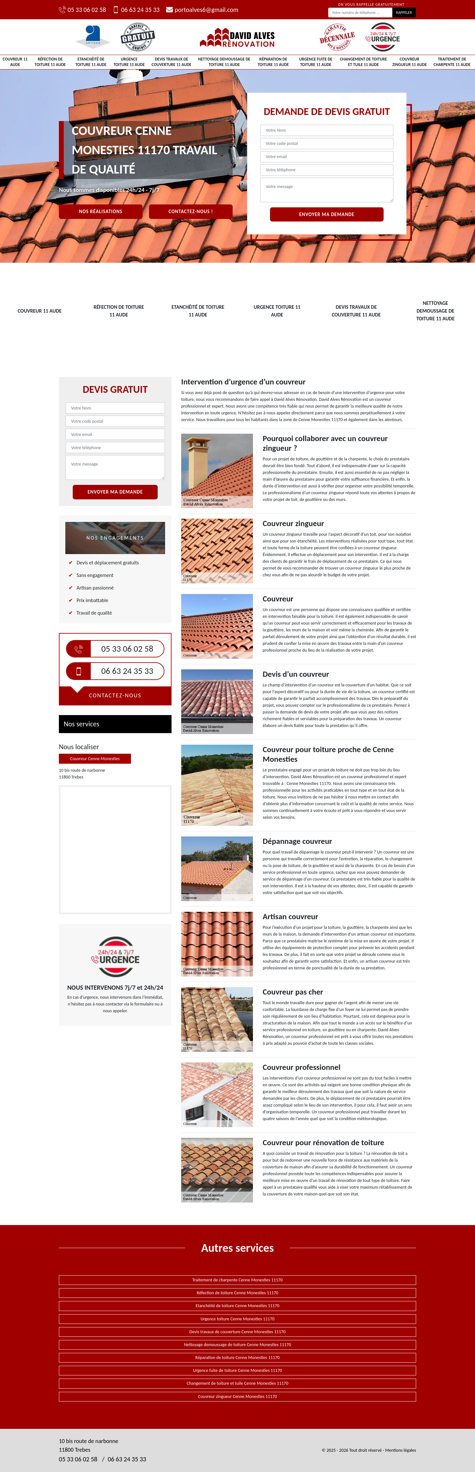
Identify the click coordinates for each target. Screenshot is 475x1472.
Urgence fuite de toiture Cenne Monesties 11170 (237, 1370)
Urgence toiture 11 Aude (129, 62)
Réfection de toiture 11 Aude (50, 62)
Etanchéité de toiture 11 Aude (91, 62)
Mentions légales (400, 1450)
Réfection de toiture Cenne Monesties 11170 (237, 1293)
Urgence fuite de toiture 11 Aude (315, 62)
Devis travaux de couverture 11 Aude (171, 62)
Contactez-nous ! (191, 211)
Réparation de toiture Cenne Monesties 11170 (237, 1357)
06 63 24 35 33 (135, 10)
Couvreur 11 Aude (15, 62)
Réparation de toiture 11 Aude (273, 62)
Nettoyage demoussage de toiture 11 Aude (224, 62)
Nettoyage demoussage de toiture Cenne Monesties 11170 (237, 1344)
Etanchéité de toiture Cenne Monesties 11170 (237, 1305)
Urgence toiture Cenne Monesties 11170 (237, 1319)
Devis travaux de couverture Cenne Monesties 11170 (238, 1332)
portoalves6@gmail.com (202, 10)
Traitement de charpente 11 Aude (451, 62)
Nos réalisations (101, 211)
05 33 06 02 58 (82, 10)
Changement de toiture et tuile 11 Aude (363, 62)
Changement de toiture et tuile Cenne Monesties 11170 (237, 1383)
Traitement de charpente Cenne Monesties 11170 (237, 1280)
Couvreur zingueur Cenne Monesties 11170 (237, 1396)
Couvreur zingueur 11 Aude (409, 62)
